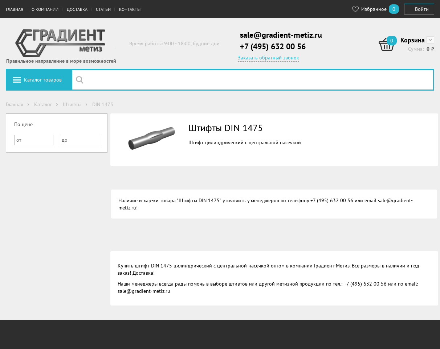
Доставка (77, 9)
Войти (422, 9)
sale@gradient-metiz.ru (281, 35)
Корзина (412, 40)
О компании (45, 9)
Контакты (129, 9)
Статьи (103, 9)
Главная (14, 9)
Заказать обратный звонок (268, 57)
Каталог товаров (43, 79)
